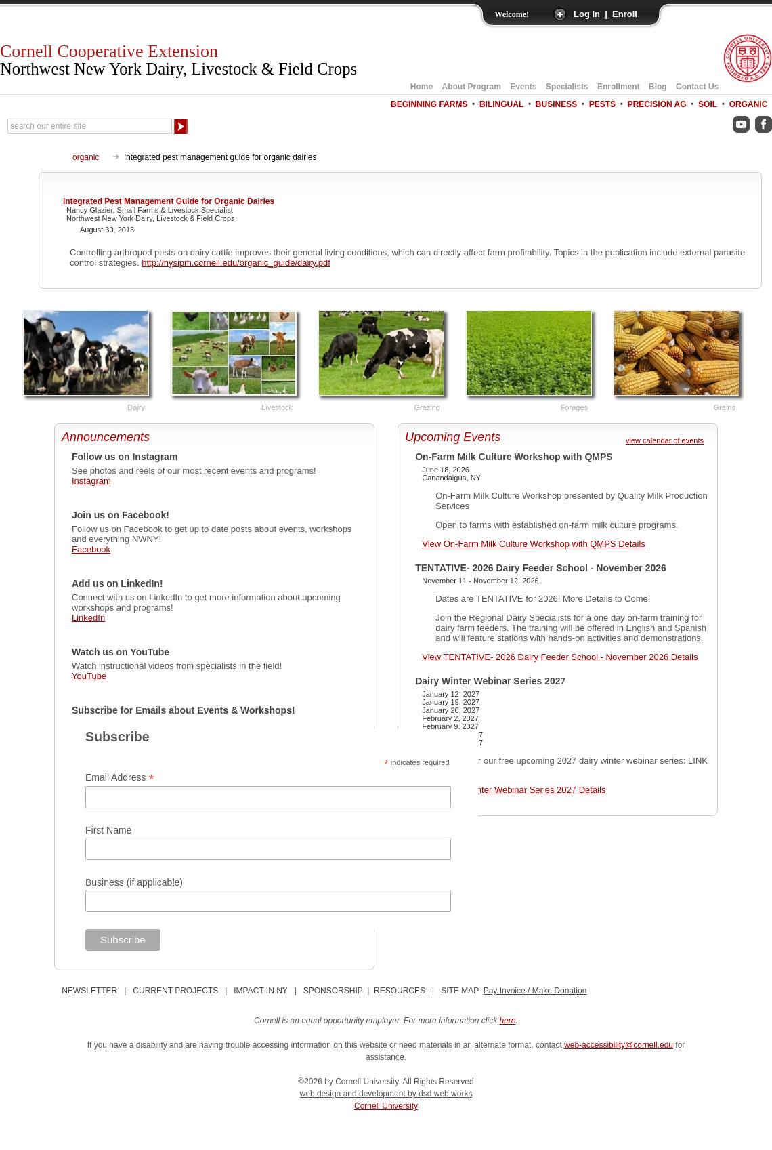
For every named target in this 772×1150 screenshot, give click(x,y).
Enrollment (618, 86)
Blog (658, 86)
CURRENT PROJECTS (175, 990)
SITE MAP (460, 990)
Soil (707, 104)
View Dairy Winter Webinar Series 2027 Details (513, 790)
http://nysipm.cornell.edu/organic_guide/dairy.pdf (236, 263)
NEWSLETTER (89, 990)
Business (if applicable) (134, 882)
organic (85, 157)
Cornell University (386, 1106)
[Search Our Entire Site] (89, 126)
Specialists (567, 86)
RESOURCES (399, 990)
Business (556, 104)
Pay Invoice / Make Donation (535, 990)
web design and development (354, 1093)
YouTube (89, 676)
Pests (602, 104)
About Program (471, 86)
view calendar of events (665, 440)
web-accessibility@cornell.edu (618, 1045)
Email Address (119, 777)
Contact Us (697, 86)
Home (421, 86)
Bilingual (501, 104)
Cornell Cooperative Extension (178, 59)
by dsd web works (440, 1093)
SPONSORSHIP (333, 990)
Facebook (91, 549)
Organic (748, 104)
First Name (108, 830)
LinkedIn (88, 618)
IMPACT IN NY (260, 990)
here (508, 1020)
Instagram (91, 481)
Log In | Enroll (605, 14)
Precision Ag (657, 104)
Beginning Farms (429, 104)
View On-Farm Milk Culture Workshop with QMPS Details (533, 544)
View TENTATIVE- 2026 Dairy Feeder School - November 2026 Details (560, 657)
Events (523, 86)
